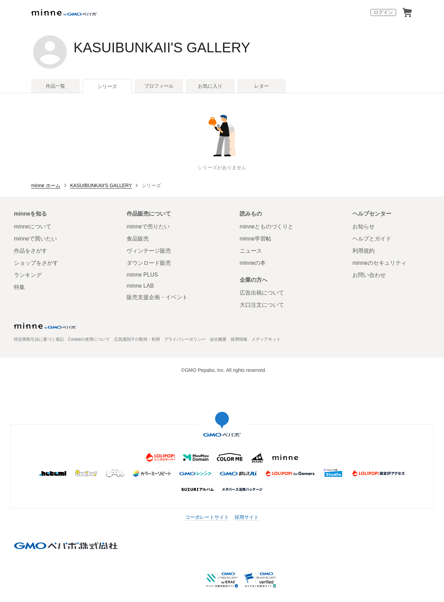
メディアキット (266, 339)
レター (261, 86)
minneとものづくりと (267, 226)
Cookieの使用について (89, 339)
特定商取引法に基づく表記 (39, 339)
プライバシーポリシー (185, 339)
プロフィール (158, 86)
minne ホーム (45, 185)
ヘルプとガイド (371, 239)
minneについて (32, 226)
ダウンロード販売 (149, 263)
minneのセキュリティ (379, 263)
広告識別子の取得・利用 (137, 339)
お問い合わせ (369, 275)
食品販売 (138, 239)
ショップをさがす (36, 263)
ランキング (28, 275)
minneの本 (253, 263)
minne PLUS (142, 275)
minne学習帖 (256, 239)
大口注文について (262, 305)
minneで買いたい (35, 239)
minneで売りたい (148, 226)
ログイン (383, 12)
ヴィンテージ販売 (149, 251)
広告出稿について (262, 293)
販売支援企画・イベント (157, 297)
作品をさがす (30, 251)
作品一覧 (55, 86)
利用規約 (363, 251)
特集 (19, 287)
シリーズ (107, 86)
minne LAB (140, 286)
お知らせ (363, 226)
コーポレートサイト (207, 517)
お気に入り (210, 86)
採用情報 (239, 339)
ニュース (251, 251)
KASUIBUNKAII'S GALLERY (162, 47)
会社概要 (218, 339)
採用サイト (246, 517)
